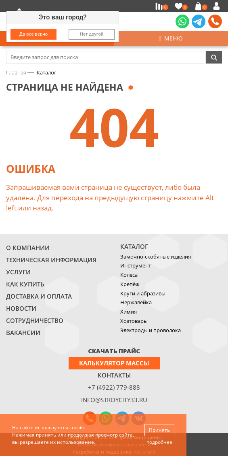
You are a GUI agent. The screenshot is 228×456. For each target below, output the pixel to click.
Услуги (18, 272)
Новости (21, 308)
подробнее (159, 442)
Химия (128, 311)
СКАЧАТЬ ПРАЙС (114, 351)
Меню (171, 38)
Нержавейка (136, 302)
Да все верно (33, 34)
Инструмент (135, 265)
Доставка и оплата (39, 296)
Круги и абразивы (142, 293)
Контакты (114, 375)
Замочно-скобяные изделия (155, 256)
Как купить (25, 284)
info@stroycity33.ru (114, 400)
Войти (218, 6)
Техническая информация (51, 260)
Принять (159, 429)
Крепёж (130, 284)
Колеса (129, 274)
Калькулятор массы (114, 363)
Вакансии (23, 333)
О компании (28, 248)
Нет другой (92, 34)
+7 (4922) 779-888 (114, 387)
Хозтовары (134, 321)
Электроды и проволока (150, 330)
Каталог (134, 246)
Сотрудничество (34, 320)
